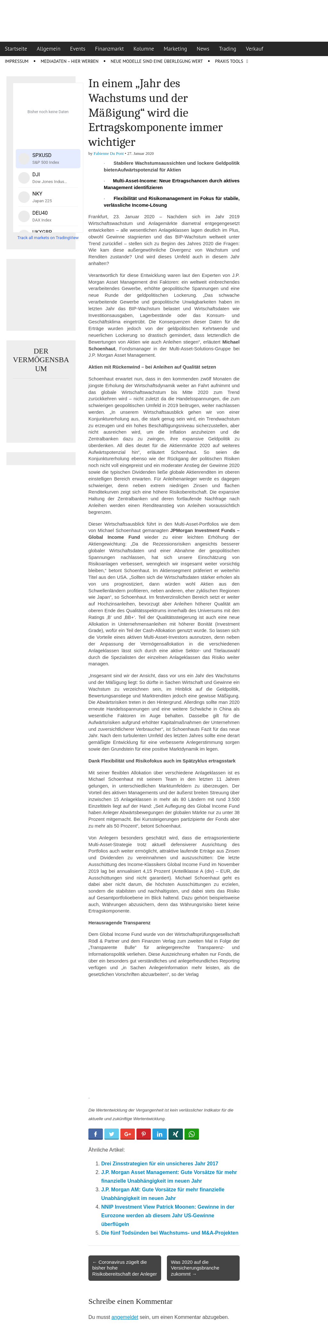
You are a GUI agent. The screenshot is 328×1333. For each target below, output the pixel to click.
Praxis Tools (229, 61)
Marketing (175, 48)
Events (78, 48)
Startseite (16, 48)
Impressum (17, 61)
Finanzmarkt (109, 48)
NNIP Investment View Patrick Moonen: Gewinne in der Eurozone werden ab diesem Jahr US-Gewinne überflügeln (167, 1215)
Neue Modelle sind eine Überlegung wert (157, 61)
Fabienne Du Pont (109, 153)
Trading (227, 48)
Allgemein (49, 48)
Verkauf (254, 48)
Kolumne (144, 48)
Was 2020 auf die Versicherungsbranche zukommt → (195, 1267)
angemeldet (124, 1317)
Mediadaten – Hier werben (70, 61)
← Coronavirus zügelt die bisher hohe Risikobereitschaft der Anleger (124, 1267)
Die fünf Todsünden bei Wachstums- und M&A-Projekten (169, 1233)
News (203, 48)
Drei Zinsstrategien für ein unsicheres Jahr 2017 (159, 1163)
